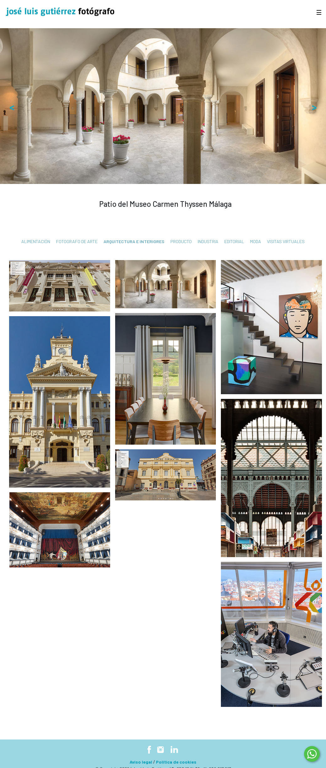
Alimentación (35, 241)
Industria (208, 241)
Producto (181, 241)
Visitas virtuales (286, 241)
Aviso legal (141, 762)
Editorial (234, 241)
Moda (255, 241)
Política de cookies (176, 762)
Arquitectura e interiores (134, 241)
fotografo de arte (77, 241)
